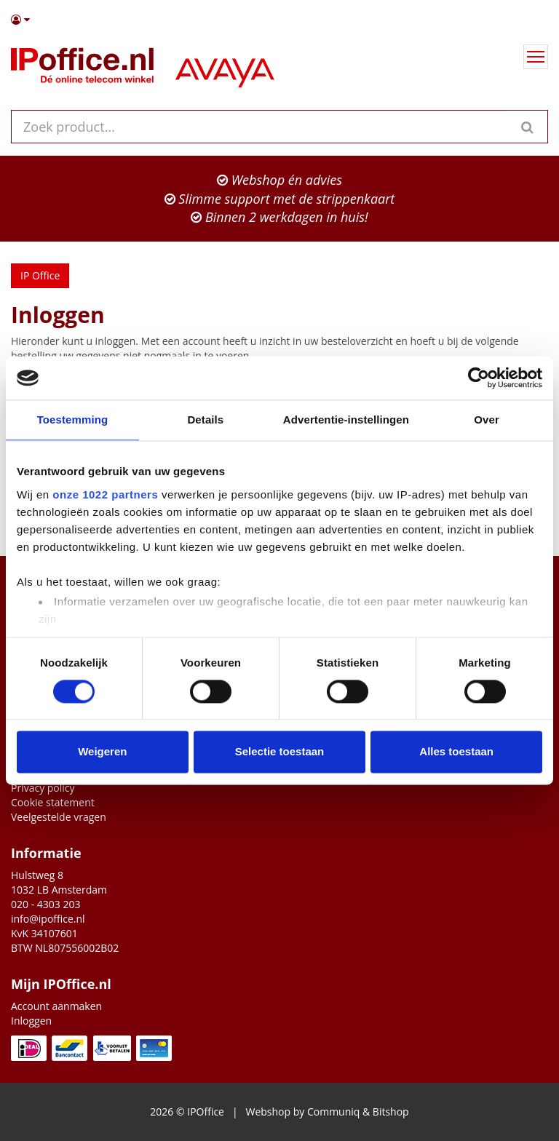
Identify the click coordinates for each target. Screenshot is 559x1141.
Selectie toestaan (280, 752)
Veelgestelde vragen (58, 817)
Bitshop (391, 1111)
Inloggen (31, 1020)
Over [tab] (486, 419)
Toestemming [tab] (72, 419)
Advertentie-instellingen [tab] (346, 419)
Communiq (333, 1111)
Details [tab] (205, 419)
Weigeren (102, 752)
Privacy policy (43, 788)
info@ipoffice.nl (48, 919)
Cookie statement (53, 802)
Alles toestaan (456, 752)
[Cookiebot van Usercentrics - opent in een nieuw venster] (478, 378)
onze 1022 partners (105, 494)
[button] (279, 19)
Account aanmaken (56, 1006)
